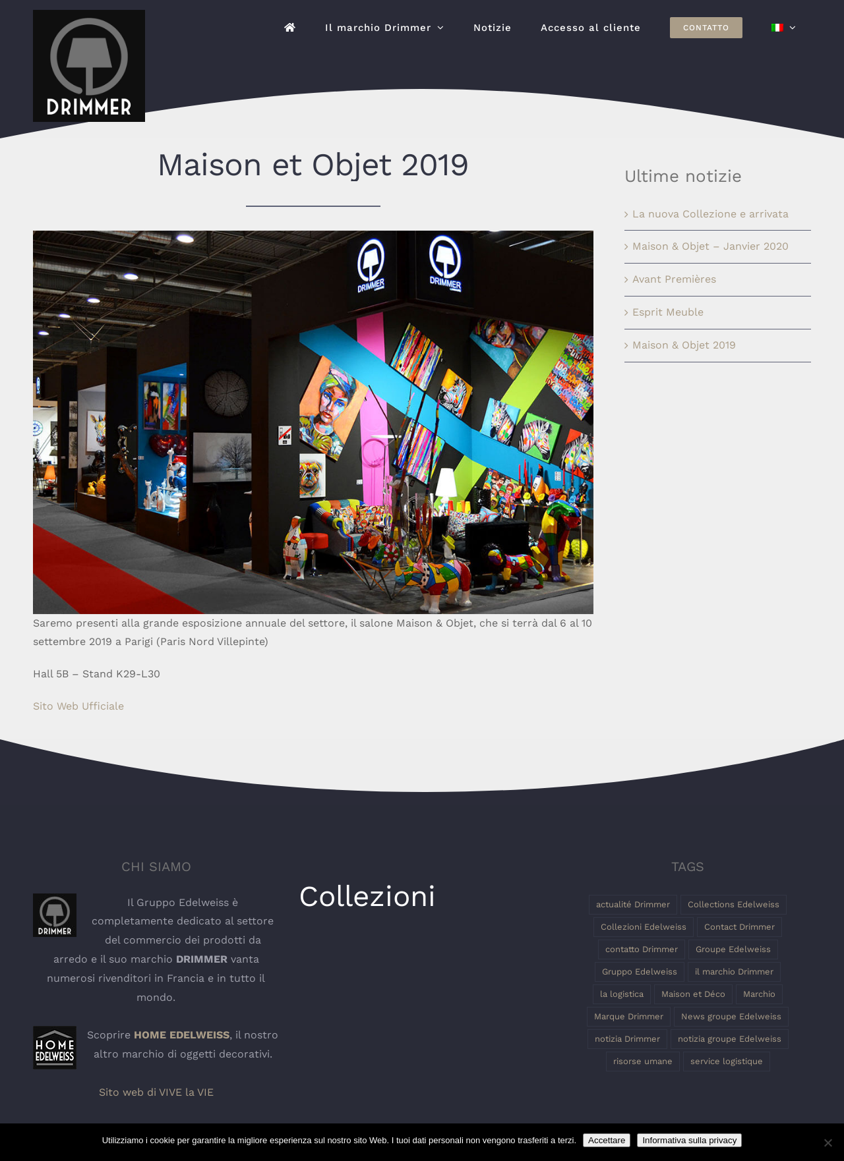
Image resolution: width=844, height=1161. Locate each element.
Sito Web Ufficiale (78, 706)
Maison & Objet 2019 (684, 345)
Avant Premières (674, 279)
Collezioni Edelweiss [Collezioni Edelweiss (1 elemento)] (643, 927)
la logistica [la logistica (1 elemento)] (622, 994)
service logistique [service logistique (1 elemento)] (726, 1061)
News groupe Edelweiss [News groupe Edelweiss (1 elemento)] (731, 1016)
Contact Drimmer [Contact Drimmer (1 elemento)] (739, 927)
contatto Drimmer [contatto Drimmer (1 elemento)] (641, 949)
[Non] (827, 1142)
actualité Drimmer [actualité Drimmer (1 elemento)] (633, 904)
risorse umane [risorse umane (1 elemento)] (643, 1061)
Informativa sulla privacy (689, 1140)
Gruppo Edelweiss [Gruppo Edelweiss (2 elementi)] (639, 972)
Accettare (606, 1140)
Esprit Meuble (668, 312)
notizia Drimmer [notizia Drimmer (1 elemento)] (627, 1039)
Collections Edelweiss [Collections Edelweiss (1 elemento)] (733, 904)
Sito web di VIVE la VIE (156, 1092)
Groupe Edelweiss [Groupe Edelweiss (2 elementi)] (733, 949)
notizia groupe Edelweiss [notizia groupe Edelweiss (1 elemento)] (729, 1039)
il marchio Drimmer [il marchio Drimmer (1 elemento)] (734, 972)
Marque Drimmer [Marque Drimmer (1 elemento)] (628, 1016)
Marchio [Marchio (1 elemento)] (759, 994)
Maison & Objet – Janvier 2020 (710, 246)
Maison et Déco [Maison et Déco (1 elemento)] (693, 994)
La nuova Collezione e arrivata (710, 214)
